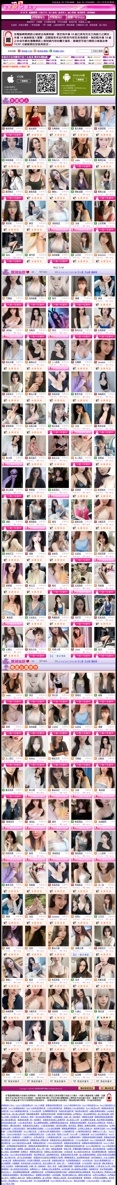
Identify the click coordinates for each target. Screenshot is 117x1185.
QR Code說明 (109, 67)
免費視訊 (19, 128)
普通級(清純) (58, 51)
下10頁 (87, 272)
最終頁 (94, 272)
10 (75, 272)
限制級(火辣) (27, 51)
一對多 (66, 223)
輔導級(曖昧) (43, 51)
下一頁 (80, 272)
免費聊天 (65, 255)
